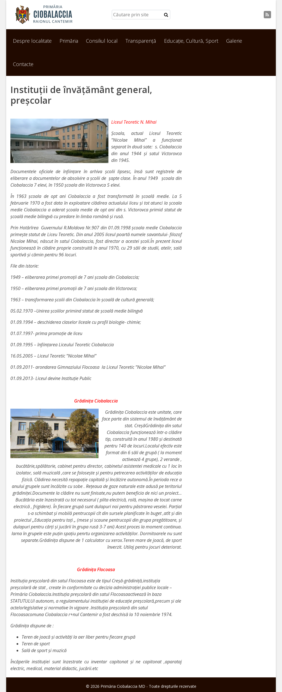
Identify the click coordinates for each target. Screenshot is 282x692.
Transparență (141, 40)
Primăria (69, 40)
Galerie (234, 40)
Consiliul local (102, 40)
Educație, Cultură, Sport (191, 40)
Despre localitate (32, 40)
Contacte (23, 64)
